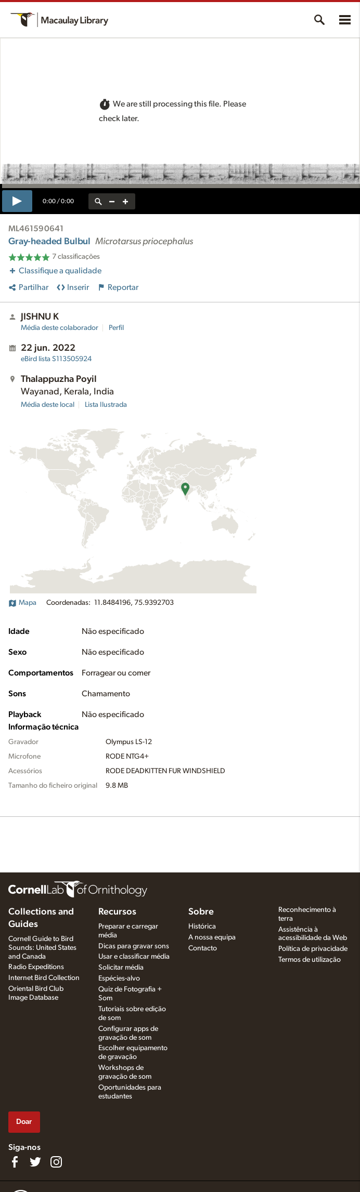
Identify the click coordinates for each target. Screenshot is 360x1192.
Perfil (116, 328)
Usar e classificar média (134, 956)
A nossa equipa (212, 937)
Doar (24, 1121)
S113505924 (56, 359)
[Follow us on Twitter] (35, 1162)
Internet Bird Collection (44, 978)
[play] (17, 201)
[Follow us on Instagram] (56, 1162)
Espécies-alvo (119, 978)
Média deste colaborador (59, 328)
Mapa (22, 602)
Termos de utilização (309, 959)
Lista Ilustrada (106, 404)
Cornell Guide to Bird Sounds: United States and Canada (42, 947)
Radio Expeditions (36, 967)
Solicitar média (121, 967)
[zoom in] (125, 201)
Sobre (201, 912)
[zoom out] (112, 201)
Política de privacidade (313, 948)
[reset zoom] (98, 201)
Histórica (202, 926)
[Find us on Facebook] (14, 1162)
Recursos (117, 912)
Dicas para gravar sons (133, 946)
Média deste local (47, 404)
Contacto (202, 948)
